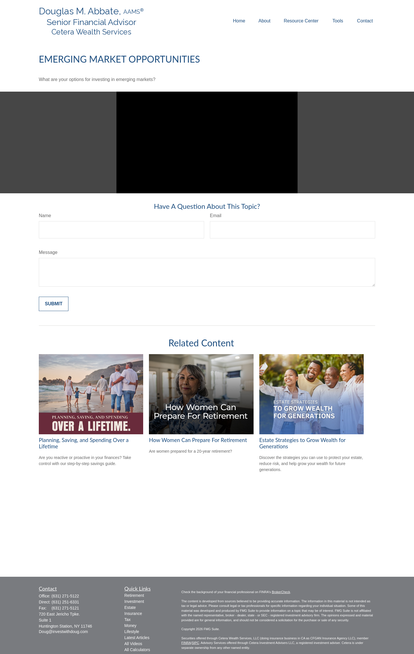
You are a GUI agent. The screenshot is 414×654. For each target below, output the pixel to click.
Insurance (133, 613)
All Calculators (137, 649)
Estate (130, 607)
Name (45, 215)
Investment (134, 601)
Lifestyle (131, 631)
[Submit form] (53, 304)
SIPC (195, 643)
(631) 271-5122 (65, 596)
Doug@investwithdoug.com (63, 631)
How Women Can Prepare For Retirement (198, 440)
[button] (239, 21)
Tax (127, 619)
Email (215, 215)
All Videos (133, 643)
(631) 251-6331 (65, 602)
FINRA (186, 643)
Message (48, 252)
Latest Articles (137, 637)
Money (130, 625)
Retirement (134, 595)
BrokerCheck (281, 592)
